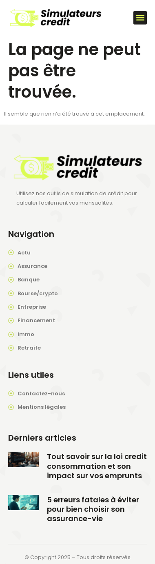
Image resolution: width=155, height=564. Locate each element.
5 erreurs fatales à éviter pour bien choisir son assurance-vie (93, 509)
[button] (140, 18)
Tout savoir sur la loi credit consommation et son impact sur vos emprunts (97, 466)
